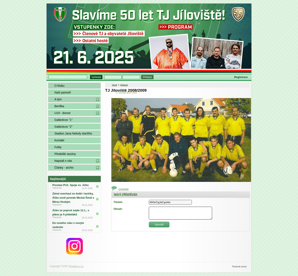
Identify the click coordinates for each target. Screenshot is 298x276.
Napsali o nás (63, 160)
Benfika (59, 106)
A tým (58, 99)
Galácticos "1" (63, 119)
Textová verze (239, 266)
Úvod (114, 85)
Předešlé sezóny (65, 154)
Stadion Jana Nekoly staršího (73, 133)
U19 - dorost (62, 113)
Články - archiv (64, 167)
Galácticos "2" (63, 126)
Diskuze (124, 85)
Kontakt (59, 140)
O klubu (59, 85)
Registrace (241, 77)
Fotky (57, 147)
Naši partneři (62, 92)
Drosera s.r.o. (76, 266)
